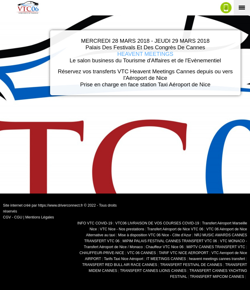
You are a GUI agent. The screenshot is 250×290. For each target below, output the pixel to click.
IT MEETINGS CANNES (166, 259)
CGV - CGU (12, 217)
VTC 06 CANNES (141, 253)
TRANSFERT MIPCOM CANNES (217, 277)
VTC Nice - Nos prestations (122, 229)
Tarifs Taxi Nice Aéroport (123, 259)
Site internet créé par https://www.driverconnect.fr (43, 205)
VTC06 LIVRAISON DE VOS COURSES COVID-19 (157, 223)
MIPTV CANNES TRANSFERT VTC (216, 247)
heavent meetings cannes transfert (217, 259)
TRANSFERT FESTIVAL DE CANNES (191, 265)
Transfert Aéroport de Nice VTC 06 (175, 229)
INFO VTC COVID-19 (94, 223)
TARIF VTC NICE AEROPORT (183, 253)
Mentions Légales (39, 217)
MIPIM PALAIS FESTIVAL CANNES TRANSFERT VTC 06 (169, 241)
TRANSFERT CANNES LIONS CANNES (153, 271)
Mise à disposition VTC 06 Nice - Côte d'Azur (154, 235)
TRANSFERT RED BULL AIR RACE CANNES (119, 265)
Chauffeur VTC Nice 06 (164, 247)
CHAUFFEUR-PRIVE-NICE (101, 253)
